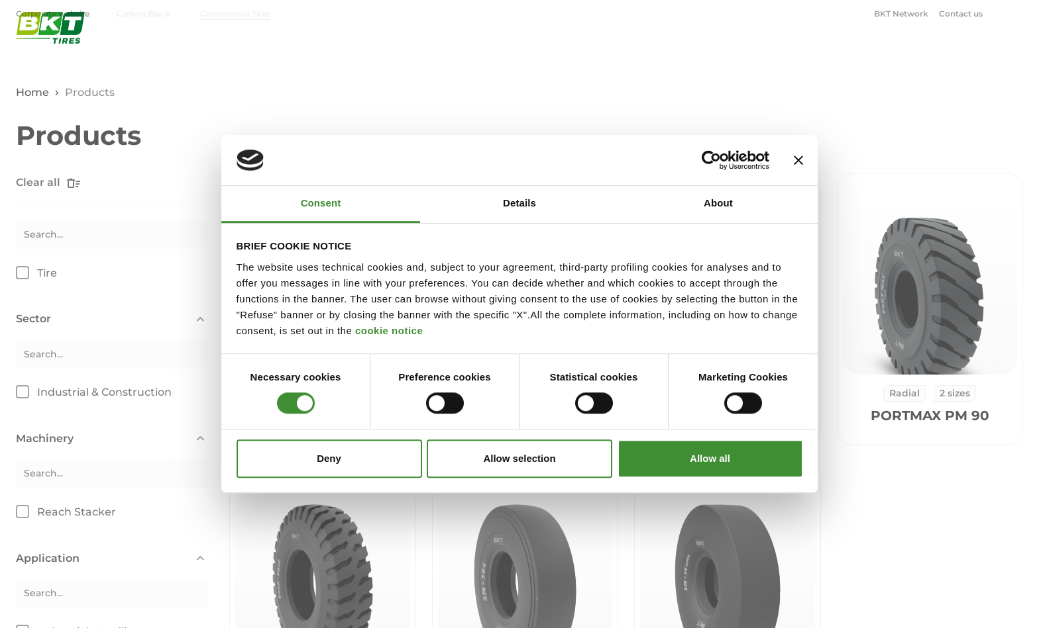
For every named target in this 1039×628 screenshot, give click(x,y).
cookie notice (389, 330)
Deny (329, 458)
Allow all (710, 458)
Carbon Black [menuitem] (143, 14)
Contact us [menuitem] (961, 14)
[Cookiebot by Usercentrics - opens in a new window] (711, 160)
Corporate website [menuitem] (53, 14)
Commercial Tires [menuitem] (235, 14)
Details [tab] (519, 203)
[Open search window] (1015, 13)
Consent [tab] (321, 203)
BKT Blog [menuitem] (982, 50)
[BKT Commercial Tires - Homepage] (50, 49)
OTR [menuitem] (824, 50)
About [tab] (718, 203)
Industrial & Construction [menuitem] (728, 50)
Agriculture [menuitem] (612, 50)
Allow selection (519, 458)
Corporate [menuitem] (898, 50)
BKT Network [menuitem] (901, 14)
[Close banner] (798, 160)
